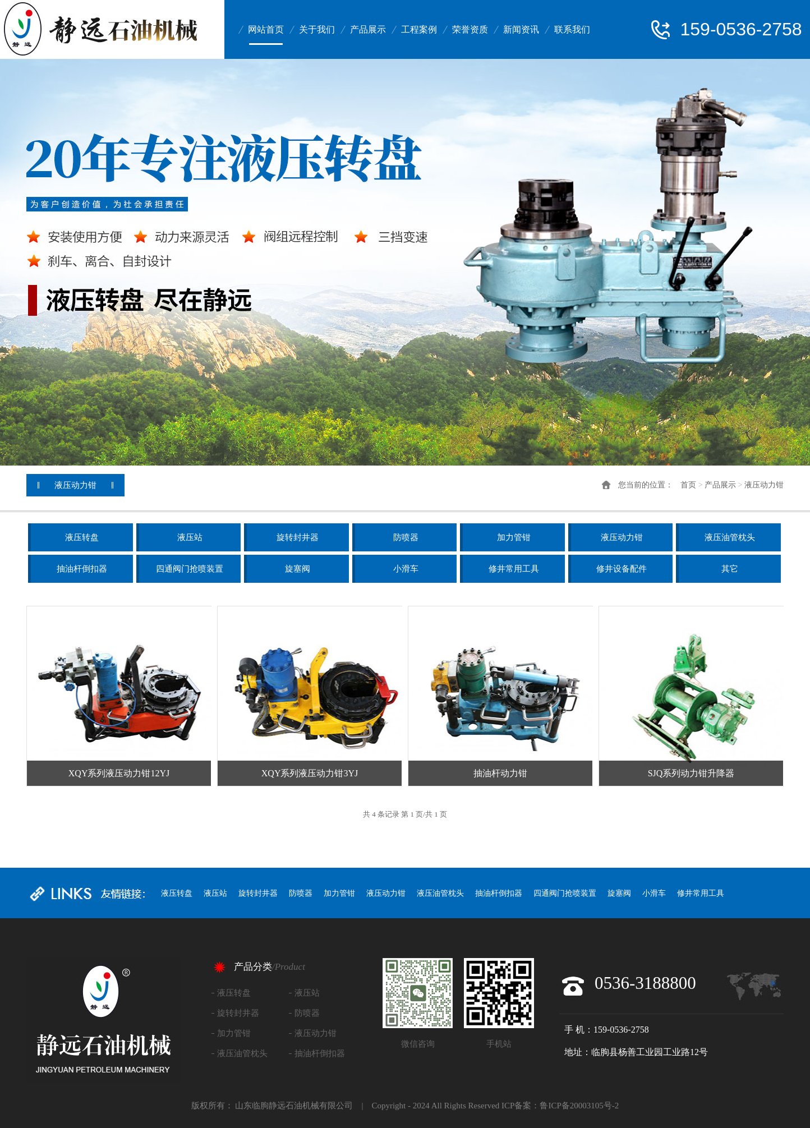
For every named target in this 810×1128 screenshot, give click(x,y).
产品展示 (368, 29)
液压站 (189, 537)
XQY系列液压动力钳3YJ (309, 773)
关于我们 (317, 29)
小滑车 (405, 568)
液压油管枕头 (730, 537)
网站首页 (266, 29)
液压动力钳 (764, 485)
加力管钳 (514, 537)
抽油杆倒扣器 (82, 568)
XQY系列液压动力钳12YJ (118, 773)
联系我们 (572, 29)
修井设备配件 (621, 568)
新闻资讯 (521, 29)
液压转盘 (82, 537)
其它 (729, 568)
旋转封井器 (298, 537)
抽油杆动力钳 (500, 773)
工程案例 (419, 29)
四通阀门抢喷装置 (189, 568)
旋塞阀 (297, 568)
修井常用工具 (514, 568)
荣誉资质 (470, 29)
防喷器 (405, 537)
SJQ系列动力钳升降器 (691, 773)
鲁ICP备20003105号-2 (579, 1105)
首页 (688, 485)
